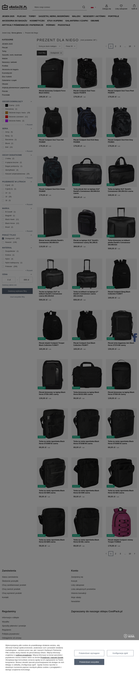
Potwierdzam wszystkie (89, 662)
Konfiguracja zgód (120, 653)
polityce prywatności (24, 655)
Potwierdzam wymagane (89, 653)
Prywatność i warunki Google (51, 657)
